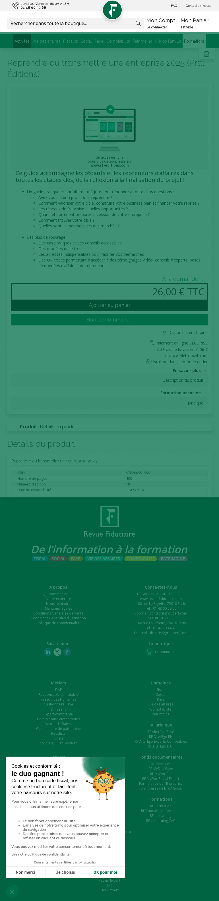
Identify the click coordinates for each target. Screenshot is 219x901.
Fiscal (160, 689)
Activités (22, 41)
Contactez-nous (198, 6)
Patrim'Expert (109, 880)
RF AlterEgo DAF (160, 746)
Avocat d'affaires (58, 723)
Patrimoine (142, 41)
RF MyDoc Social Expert (160, 778)
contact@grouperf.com (168, 613)
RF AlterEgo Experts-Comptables (161, 741)
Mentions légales (58, 608)
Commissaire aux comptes (58, 719)
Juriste (58, 738)
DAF (58, 689)
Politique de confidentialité (58, 622)
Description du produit (182, 380)
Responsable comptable (58, 694)
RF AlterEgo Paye (160, 731)
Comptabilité (118, 41)
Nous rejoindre (58, 603)
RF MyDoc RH (160, 773)
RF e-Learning (161, 815)
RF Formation (161, 806)
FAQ (174, 6)
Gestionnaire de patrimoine (58, 728)
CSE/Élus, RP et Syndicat (58, 743)
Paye (99, 41)
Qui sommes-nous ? (58, 593)
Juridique (195, 403)
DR (109, 885)
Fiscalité (70, 41)
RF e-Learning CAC (160, 820)
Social (86, 41)
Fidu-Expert (109, 890)
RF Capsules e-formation (161, 810)
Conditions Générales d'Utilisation (58, 618)
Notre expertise (58, 598)
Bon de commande (109, 320)
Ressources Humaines (58, 699)
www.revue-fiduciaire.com (161, 598)
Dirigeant (58, 709)
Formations (194, 41)
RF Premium (160, 763)
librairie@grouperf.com (168, 632)
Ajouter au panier (110, 305)
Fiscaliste (58, 733)
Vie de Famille (168, 41)
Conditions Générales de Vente (58, 613)
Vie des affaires (46, 41)
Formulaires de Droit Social (161, 788)
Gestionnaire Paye (58, 704)
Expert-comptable (58, 714)
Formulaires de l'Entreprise (161, 783)
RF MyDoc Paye (161, 768)
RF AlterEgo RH (161, 736)
